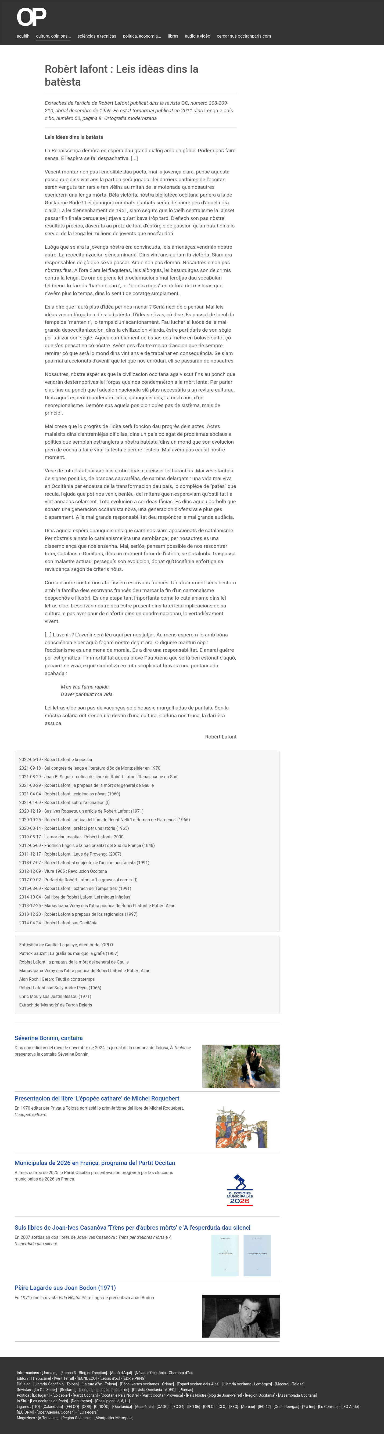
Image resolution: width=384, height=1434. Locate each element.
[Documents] (81, 1401)
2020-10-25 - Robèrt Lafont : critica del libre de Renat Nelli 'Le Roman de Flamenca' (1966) (104, 819)
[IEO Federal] (87, 1412)
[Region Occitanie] (77, 1418)
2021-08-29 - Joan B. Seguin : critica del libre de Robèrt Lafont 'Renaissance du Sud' (98, 776)
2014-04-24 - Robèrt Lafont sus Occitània (58, 922)
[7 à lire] (308, 1406)
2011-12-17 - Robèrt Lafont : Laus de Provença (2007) (70, 854)
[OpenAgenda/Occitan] (55, 1412)
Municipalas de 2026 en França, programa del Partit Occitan (95, 1162)
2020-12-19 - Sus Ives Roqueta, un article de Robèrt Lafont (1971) (81, 811)
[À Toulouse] (48, 1418)
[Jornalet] (50, 1373)
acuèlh (23, 36)
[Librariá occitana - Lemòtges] (247, 1384)
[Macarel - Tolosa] (289, 1384)
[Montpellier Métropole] (114, 1418)
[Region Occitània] (260, 1395)
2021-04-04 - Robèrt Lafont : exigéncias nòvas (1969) (69, 793)
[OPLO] (209, 1406)
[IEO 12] (264, 1406)
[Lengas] (86, 1390)
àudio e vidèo (197, 36)
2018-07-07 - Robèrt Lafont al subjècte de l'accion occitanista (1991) (84, 862)
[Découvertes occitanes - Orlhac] (147, 1384)
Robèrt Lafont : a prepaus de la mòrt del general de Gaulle (74, 962)
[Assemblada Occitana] (297, 1395)
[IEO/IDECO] (87, 1378)
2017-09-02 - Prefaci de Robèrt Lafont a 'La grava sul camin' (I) (78, 879)
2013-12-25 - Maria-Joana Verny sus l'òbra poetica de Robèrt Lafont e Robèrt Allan (97, 905)
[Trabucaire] (41, 1378)
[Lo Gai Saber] (45, 1390)
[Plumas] (185, 1390)
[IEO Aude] (350, 1406)
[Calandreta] (53, 1406)
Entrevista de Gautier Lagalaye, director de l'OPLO (66, 944)
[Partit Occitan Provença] (162, 1395)
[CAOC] (162, 1406)
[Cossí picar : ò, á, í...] (112, 1401)
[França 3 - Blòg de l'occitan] (83, 1373)
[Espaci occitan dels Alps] (198, 1384)
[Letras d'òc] (110, 1378)
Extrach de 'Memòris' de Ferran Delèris (55, 1005)
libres (173, 36)
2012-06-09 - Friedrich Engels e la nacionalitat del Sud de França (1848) (87, 845)
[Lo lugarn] (41, 1395)
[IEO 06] (193, 1406)
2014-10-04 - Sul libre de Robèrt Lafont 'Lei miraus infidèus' (75, 897)
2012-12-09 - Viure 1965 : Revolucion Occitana (63, 871)
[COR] (86, 1406)
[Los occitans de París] (49, 1401)
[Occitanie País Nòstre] (120, 1395)
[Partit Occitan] (85, 1395)
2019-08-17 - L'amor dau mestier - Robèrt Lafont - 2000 (71, 836)
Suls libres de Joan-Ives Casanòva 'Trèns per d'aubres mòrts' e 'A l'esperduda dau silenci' (133, 1227)
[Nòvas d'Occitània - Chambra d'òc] (164, 1373)
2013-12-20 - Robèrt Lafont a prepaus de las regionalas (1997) (78, 914)
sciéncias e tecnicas (97, 36)
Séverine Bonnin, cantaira (49, 1037)
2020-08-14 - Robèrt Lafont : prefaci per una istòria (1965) (74, 828)
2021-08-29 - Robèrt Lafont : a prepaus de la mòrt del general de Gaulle (86, 785)
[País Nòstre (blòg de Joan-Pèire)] (214, 1395)
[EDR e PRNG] (134, 1378)
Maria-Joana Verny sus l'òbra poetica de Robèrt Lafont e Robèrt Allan (84, 970)
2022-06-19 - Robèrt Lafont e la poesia (55, 759)
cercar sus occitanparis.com (244, 36)
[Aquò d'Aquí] (121, 1373)
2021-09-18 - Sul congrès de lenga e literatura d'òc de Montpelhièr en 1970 (89, 768)
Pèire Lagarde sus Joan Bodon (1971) (65, 1287)
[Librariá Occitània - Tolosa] (56, 1384)
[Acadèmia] (144, 1406)
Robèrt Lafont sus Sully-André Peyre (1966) (60, 987)
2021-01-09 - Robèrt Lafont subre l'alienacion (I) (64, 802)
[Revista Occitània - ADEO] (154, 1390)
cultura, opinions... (53, 36)
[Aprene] (248, 1406)
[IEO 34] (177, 1406)
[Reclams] (68, 1390)
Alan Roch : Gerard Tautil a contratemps (57, 979)
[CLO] (221, 1406)
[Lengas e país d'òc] (112, 1390)
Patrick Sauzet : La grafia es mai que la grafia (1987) (69, 953)
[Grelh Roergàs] (286, 1406)
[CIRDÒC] (101, 1406)
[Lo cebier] (61, 1395)
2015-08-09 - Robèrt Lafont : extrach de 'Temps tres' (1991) (75, 888)
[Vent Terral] (64, 1378)
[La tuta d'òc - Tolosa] (99, 1384)
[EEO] (233, 1406)
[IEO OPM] (25, 1412)
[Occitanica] (122, 1406)
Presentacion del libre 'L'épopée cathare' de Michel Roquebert (97, 1098)
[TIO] (36, 1406)
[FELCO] (72, 1406)
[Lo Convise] (328, 1406)
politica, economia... (142, 36)
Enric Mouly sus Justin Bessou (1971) (55, 996)
